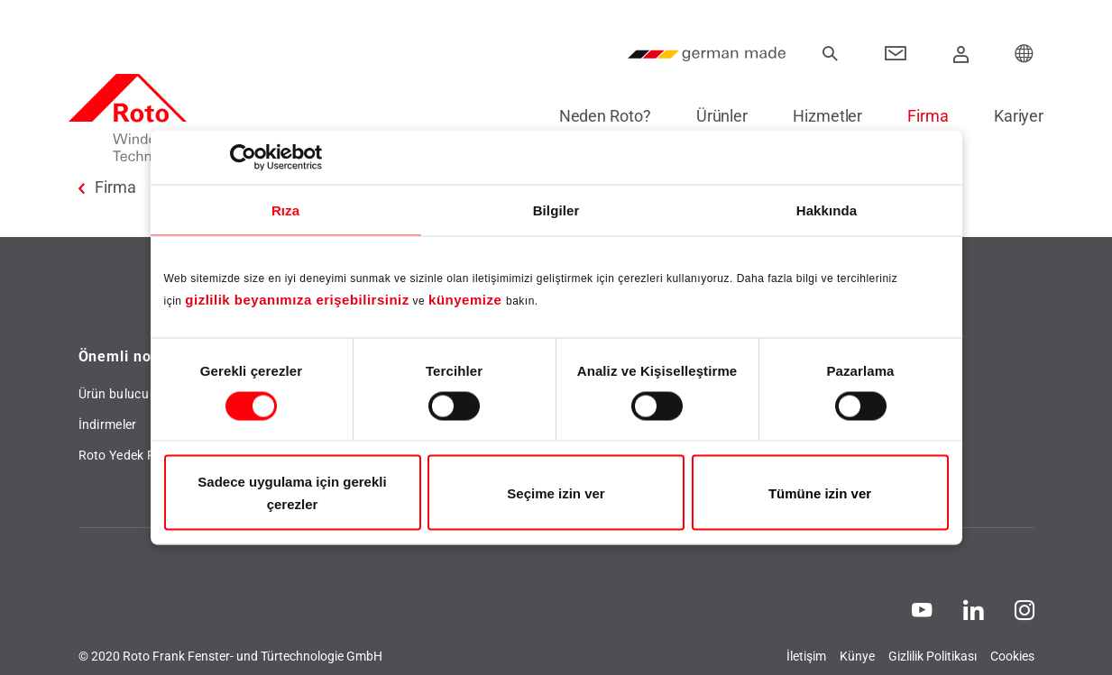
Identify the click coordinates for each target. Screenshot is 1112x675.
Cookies (1012, 656)
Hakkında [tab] (827, 209)
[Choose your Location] (1024, 54)
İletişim (806, 656)
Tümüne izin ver (819, 492)
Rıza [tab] (285, 209)
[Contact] (896, 54)
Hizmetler (817, 115)
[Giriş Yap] (960, 54)
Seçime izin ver (555, 492)
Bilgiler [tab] (556, 209)
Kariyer (1009, 115)
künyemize (467, 299)
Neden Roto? (595, 115)
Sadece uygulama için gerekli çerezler (292, 493)
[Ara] (831, 54)
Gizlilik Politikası (932, 656)
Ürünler (712, 115)
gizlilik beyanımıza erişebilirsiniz (297, 299)
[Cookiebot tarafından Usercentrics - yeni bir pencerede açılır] (243, 156)
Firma (919, 115)
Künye (857, 656)
